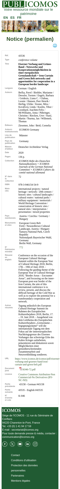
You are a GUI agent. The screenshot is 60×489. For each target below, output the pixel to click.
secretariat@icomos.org (24, 429)
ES (12, 17)
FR (19, 17)
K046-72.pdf (27, 369)
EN (5, 17)
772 (21, 247)
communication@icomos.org (18, 437)
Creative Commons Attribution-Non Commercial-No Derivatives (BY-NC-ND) (36, 377)
